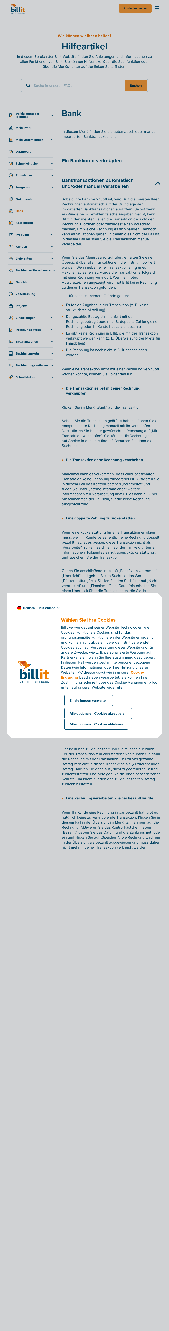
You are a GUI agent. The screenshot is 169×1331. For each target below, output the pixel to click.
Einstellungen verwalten (89, 700)
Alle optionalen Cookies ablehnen (96, 724)
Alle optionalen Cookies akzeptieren (98, 713)
